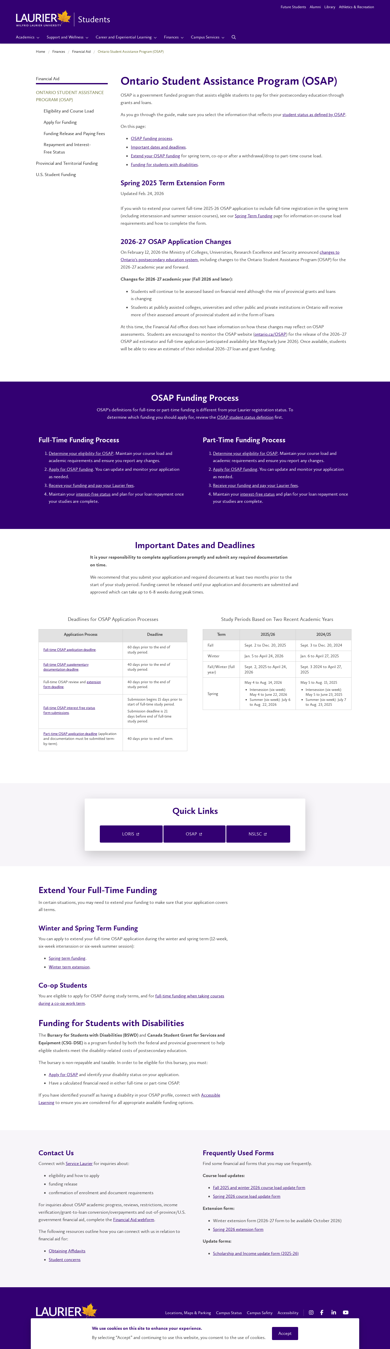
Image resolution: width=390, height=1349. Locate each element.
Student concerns (65, 1258)
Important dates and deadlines (160, 147)
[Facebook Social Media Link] (323, 1311)
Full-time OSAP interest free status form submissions (70, 710)
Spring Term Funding (254, 216)
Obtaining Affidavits (67, 1249)
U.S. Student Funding (56, 174)
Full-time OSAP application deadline (71, 649)
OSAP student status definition (245, 417)
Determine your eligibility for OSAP (82, 453)
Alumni (315, 7)
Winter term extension (70, 965)
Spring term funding (67, 957)
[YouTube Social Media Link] (346, 1311)
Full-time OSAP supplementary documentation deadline (67, 667)
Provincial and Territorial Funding (67, 163)
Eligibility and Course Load (69, 111)
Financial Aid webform (134, 1218)
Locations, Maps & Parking (188, 1311)
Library (329, 7)
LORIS (131, 833)
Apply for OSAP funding (71, 469)
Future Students (293, 7)
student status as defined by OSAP (314, 114)
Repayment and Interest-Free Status (67, 148)
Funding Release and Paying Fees (74, 133)
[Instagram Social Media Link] (312, 1311)
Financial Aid (81, 51)
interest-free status (94, 494)
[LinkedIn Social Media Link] (335, 1311)
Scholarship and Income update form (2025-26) (257, 1252)
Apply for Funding (60, 122)
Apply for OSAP (63, 1073)
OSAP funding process (152, 138)
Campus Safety (259, 1311)
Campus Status (229, 1311)
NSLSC (258, 833)
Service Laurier (79, 1162)
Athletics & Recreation (356, 7)
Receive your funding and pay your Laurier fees (92, 485)
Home (40, 51)
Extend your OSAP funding (156, 156)
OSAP (194, 833)
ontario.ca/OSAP (270, 334)
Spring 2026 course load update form (248, 1195)
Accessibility (288, 1311)
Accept (285, 1333)
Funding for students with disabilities (166, 164)
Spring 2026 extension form (239, 1228)
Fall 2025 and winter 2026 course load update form (261, 1186)
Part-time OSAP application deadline (72, 733)
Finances (58, 51)
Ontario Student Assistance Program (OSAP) (70, 96)
